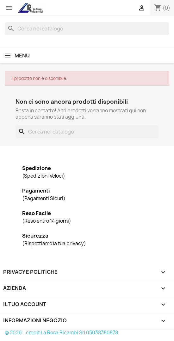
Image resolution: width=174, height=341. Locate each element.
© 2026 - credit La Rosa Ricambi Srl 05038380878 (61, 332)
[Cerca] (87, 28)
